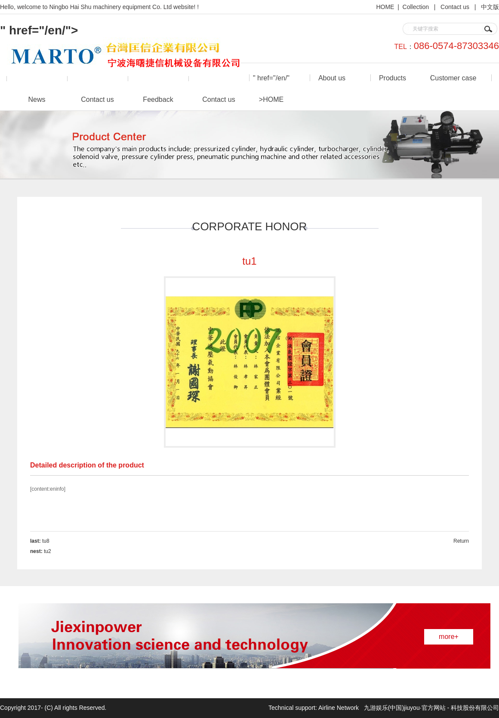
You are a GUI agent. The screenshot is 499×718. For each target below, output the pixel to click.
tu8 (45, 541)
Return (461, 541)
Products (392, 78)
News (36, 99)
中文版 (490, 6)
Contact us (455, 6)
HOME (385, 6)
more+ (449, 636)
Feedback (158, 99)
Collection (417, 6)
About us (331, 78)
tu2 (47, 551)
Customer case (453, 78)
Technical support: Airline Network (314, 707)
